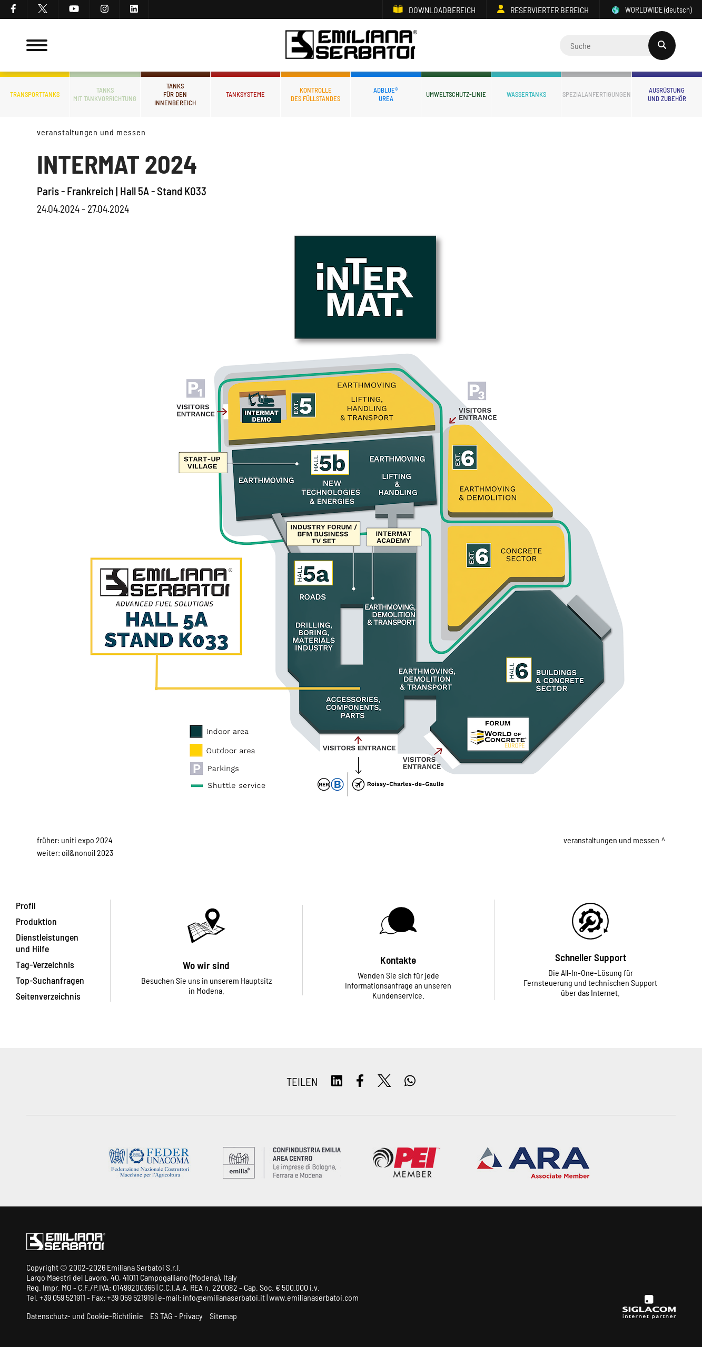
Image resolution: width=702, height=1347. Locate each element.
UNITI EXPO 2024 (87, 840)
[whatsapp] (410, 1081)
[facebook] (13, 9)
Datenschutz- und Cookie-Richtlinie (84, 1316)
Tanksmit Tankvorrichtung (104, 94)
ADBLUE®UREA (385, 94)
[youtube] (74, 9)
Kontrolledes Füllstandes (315, 94)
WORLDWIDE (650, 9)
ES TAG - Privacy (176, 1316)
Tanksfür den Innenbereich (175, 94)
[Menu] (36, 45)
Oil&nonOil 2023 (87, 852)
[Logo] (351, 45)
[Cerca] (618, 45)
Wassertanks (526, 94)
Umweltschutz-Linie (456, 94)
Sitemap (223, 1316)
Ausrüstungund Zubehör (667, 94)
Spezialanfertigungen (596, 94)
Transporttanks (35, 94)
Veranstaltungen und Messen (91, 132)
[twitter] (42, 9)
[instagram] (105, 9)
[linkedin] (134, 9)
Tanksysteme (245, 94)
